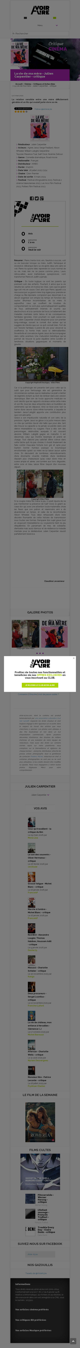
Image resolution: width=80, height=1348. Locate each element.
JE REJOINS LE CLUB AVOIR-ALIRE (40, 685)
